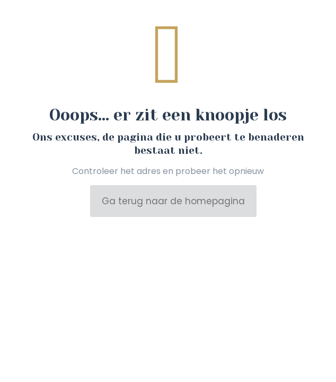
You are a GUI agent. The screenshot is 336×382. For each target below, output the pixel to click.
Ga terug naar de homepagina (173, 201)
